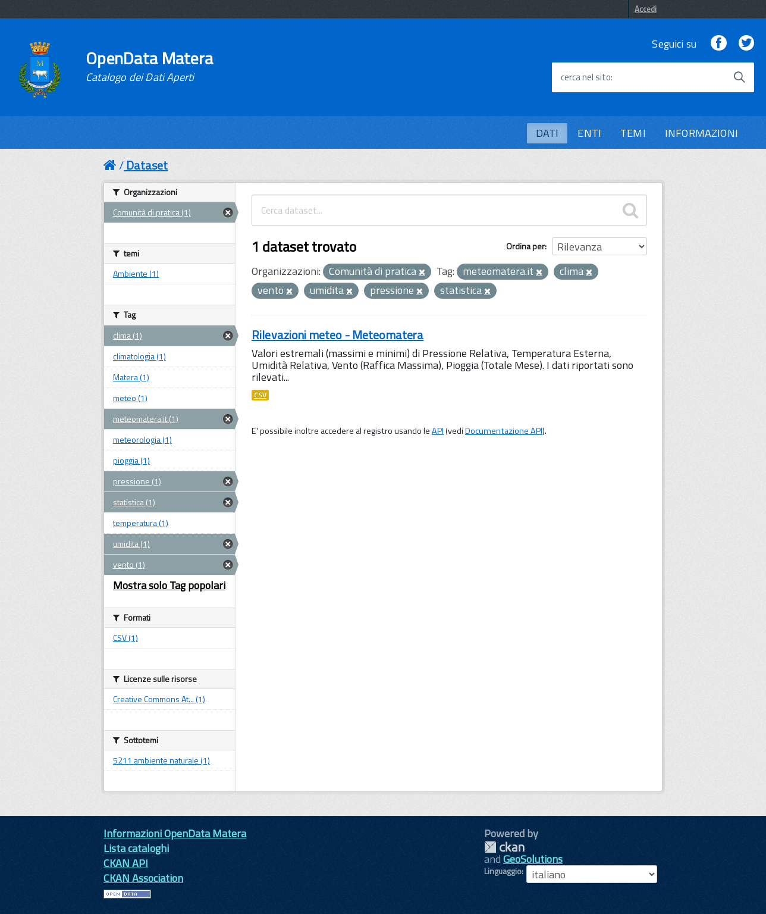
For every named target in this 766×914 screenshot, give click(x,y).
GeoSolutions (533, 859)
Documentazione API (503, 430)
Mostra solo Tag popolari (169, 585)
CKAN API (125, 863)
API (438, 430)
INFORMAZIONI (701, 133)
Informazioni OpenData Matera (174, 833)
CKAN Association (143, 878)
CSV (260, 395)
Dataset (147, 165)
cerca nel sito (586, 77)
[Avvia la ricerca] (739, 77)
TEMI (633, 133)
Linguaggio (503, 871)
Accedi (646, 9)
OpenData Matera (149, 66)
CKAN (504, 847)
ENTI (589, 133)
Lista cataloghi (136, 848)
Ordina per (525, 246)
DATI (547, 133)
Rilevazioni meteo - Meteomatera (337, 334)
